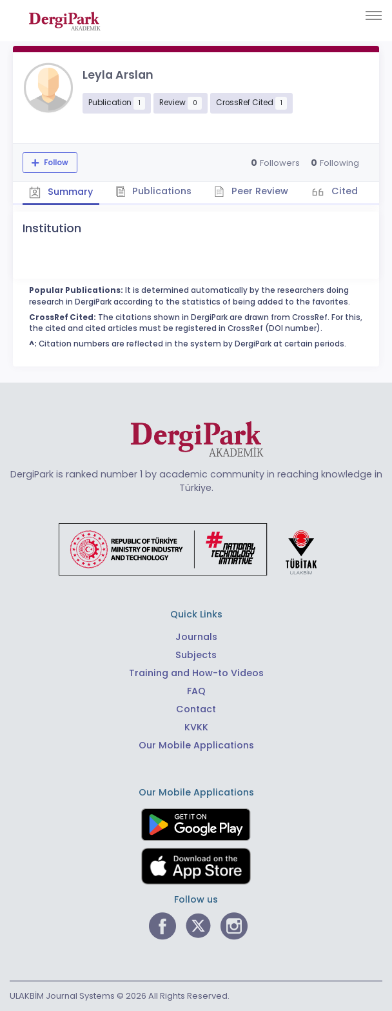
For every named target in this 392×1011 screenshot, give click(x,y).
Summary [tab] (61, 192)
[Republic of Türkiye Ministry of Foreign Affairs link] (196, 548)
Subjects (196, 654)
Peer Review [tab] (251, 191)
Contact (196, 709)
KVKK (196, 727)
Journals (196, 636)
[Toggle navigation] (373, 15)
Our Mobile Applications (196, 745)
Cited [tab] (343, 191)
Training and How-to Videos (196, 672)
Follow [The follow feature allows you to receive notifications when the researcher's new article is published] (55, 162)
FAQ (196, 691)
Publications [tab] (153, 191)
